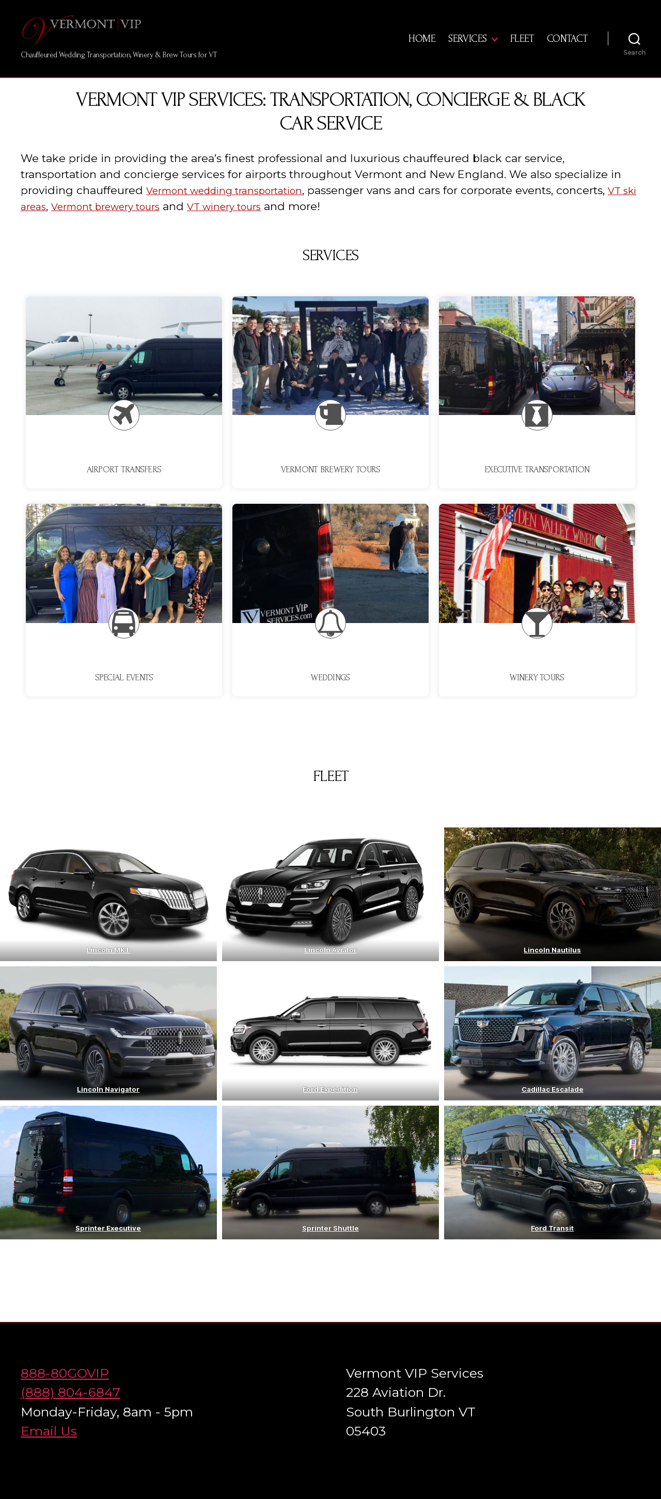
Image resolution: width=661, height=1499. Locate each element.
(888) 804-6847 (70, 1407)
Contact (567, 46)
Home (421, 46)
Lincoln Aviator (330, 965)
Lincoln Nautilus (552, 965)
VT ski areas (53, 221)
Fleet (522, 46)
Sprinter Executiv (105, 1243)
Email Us (49, 1446)
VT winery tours (285, 221)
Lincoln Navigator (108, 1105)
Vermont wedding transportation (235, 205)
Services (467, 46)
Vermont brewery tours (152, 221)
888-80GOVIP (65, 1388)
